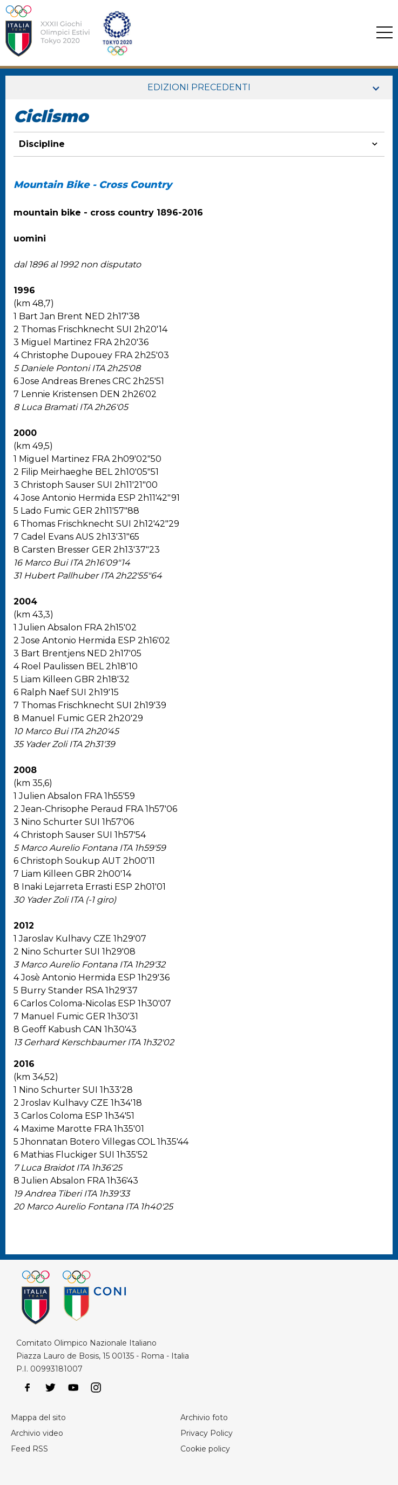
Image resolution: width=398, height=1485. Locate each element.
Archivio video (37, 1433)
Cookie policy (205, 1449)
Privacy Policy (206, 1433)
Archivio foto (204, 1417)
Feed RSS (29, 1449)
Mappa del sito (38, 1417)
